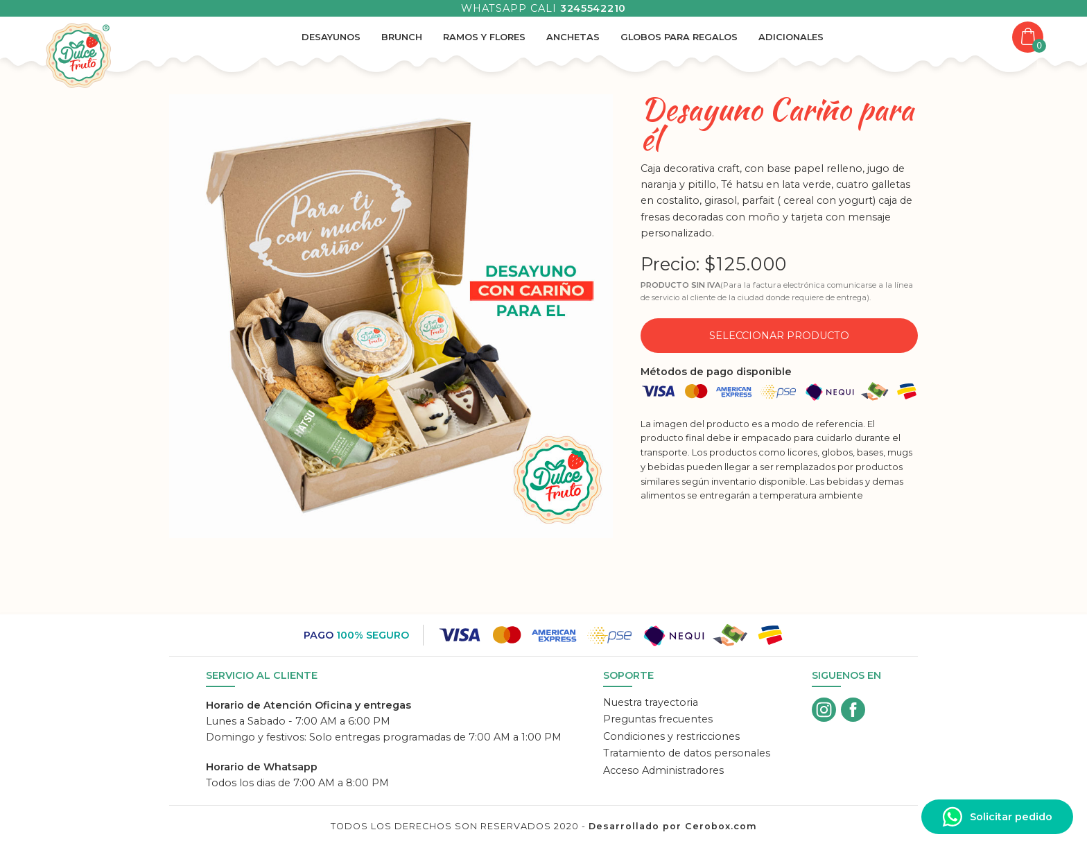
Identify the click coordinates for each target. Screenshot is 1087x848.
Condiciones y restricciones (671, 736)
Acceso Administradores (663, 770)
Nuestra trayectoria (650, 702)
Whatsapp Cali (543, 8)
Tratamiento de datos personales (686, 753)
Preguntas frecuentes (658, 719)
